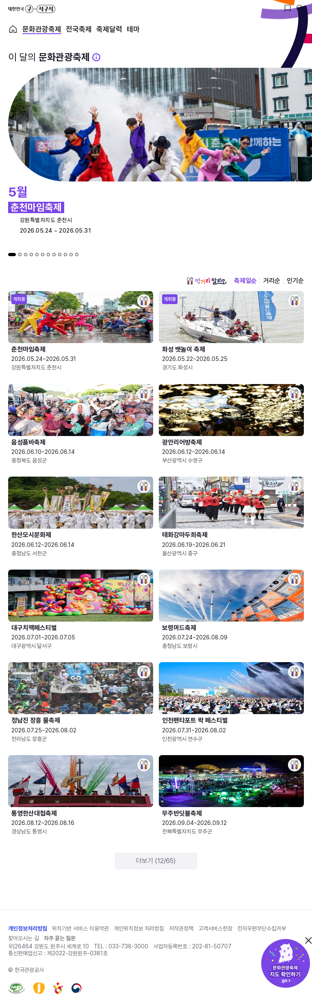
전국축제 (79, 29)
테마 (133, 29)
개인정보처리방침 (27, 928)
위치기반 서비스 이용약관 (80, 928)
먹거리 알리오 (207, 281)
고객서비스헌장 (215, 928)
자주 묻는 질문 (60, 938)
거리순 (271, 281)
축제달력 (109, 29)
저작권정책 (181, 928)
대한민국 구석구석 (31, 9)
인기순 (295, 281)
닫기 (308, 940)
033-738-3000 (128, 946)
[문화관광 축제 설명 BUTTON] (96, 57)
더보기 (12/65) (156, 861)
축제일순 (245, 281)
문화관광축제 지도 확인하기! (285, 963)
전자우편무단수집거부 (261, 928)
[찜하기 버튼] (288, 8)
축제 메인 (13, 29)
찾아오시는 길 (23, 938)
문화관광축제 (41, 29)
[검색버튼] (300, 8)
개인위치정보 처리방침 (139, 928)
